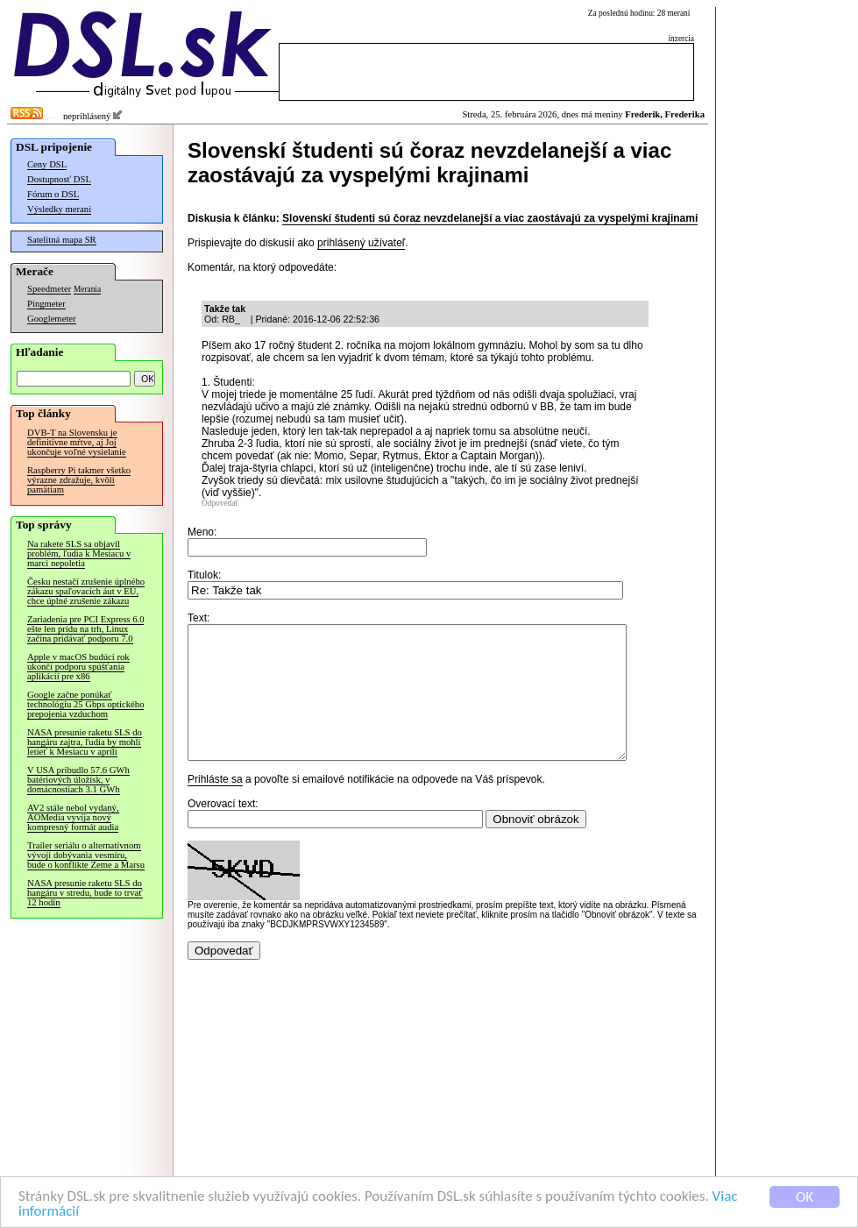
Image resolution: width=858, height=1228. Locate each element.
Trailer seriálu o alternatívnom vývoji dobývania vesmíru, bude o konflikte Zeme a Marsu (86, 855)
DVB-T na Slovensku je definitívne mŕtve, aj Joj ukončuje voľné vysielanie (76, 442)
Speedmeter (49, 289)
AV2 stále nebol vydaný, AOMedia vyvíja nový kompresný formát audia (73, 817)
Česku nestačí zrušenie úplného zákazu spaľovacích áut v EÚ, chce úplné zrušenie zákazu (86, 591)
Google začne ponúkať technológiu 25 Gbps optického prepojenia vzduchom (85, 704)
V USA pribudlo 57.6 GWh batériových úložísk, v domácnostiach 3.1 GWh (78, 779)
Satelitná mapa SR (61, 240)
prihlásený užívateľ (361, 243)
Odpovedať (220, 503)
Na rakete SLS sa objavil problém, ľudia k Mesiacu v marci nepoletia (79, 553)
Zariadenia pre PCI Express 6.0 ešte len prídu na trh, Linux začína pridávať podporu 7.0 (85, 628)
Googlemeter (51, 318)
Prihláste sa (215, 805)
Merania (87, 289)
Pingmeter (46, 304)
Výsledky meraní (59, 209)
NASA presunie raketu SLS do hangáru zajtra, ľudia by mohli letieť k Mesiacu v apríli (84, 742)
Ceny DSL (47, 164)
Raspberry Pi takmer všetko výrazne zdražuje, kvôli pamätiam (79, 479)
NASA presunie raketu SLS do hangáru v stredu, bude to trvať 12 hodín (85, 892)
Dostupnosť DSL (59, 179)
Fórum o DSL (53, 194)
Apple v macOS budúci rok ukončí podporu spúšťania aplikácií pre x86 (78, 666)
